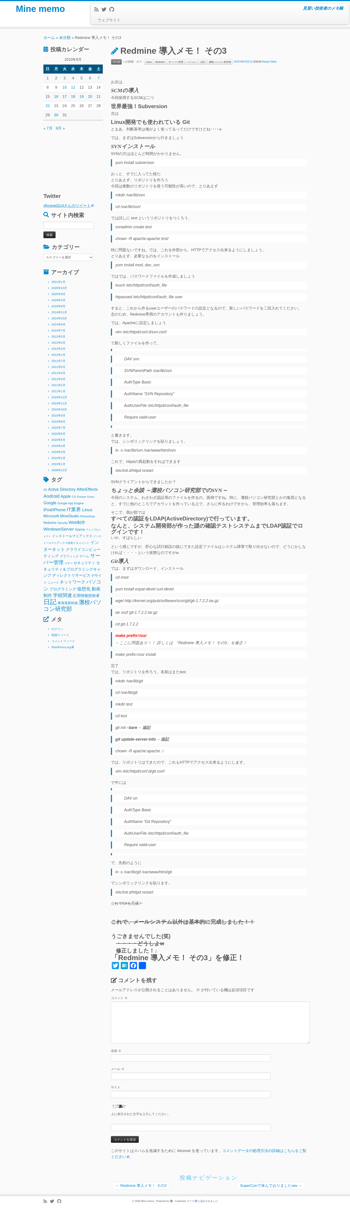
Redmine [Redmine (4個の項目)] (49, 522)
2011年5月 (58, 367)
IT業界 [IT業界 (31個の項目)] (74, 509)
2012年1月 (58, 354)
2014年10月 (59, 318)
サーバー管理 (175, 62)
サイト (115, 1087)
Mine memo (40, 9)
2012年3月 (58, 348)
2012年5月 (58, 336)
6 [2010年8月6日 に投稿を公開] (90, 78)
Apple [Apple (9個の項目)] (66, 496)
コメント (119, 998)
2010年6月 (58, 433)
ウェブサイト (109, 20)
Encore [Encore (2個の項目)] (81, 496)
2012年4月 (58, 342)
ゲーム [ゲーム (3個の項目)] (84, 556)
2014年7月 (58, 330)
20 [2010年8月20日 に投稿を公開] (90, 96)
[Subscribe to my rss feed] (97, 9)
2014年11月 (59, 312)
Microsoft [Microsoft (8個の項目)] (51, 516)
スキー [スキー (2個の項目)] (69, 563)
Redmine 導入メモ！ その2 (141, 1185)
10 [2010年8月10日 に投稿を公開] (65, 87)
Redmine (160, 62)
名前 (116, 1051)
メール (117, 1069)
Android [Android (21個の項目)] (51, 496)
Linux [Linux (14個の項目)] (87, 509)
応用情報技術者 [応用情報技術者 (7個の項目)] (86, 596)
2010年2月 (58, 458)
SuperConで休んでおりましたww (271, 1185)
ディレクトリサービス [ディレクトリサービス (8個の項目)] (71, 575)
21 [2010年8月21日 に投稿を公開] (98, 96)
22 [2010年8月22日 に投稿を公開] (47, 106)
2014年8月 (58, 324)
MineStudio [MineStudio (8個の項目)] (69, 516)
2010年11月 (59, 403)
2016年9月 (58, 306)
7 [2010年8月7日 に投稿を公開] (98, 78)
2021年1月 (58, 282)
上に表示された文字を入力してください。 (141, 1114)
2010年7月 (58, 427)
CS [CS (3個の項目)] (74, 496)
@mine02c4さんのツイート (67, 206)
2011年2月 (58, 385)
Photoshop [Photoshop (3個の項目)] (87, 516)
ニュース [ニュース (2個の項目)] (53, 582)
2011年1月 (58, 391)
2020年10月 (59, 288)
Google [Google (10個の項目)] (49, 503)
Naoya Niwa (269, 61)
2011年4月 (58, 373)
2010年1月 (58, 464)
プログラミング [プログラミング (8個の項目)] (62, 589)
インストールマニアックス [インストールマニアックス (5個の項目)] (72, 536)
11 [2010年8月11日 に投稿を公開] (73, 87)
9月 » (60, 128)
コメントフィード (63, 641)
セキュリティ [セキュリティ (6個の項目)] (84, 563)
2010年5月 (58, 440)
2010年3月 (58, 452)
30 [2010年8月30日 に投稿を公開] (56, 115)
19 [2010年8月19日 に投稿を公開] (81, 96)
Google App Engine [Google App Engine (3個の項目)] (70, 503)
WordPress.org (61, 647)
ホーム (49, 38)
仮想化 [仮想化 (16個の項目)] (84, 588)
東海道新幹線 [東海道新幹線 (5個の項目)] (68, 603)
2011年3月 (58, 379)
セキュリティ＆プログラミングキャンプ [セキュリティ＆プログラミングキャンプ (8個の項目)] (72, 569)
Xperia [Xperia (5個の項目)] (80, 529)
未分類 (65, 38)
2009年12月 (59, 470)
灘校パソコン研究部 (220, 62)
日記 (202, 62)
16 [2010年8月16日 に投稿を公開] (56, 96)
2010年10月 (59, 409)
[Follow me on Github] (113, 9)
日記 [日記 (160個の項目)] (49, 601)
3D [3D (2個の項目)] (45, 489)
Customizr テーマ (184, 1201)
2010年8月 (58, 421)
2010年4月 (58, 446)
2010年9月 (58, 415)
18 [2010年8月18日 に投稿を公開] (73, 96)
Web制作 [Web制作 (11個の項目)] (77, 522)
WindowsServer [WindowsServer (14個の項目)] (58, 529)
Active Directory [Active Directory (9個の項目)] (62, 489)
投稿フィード (60, 635)
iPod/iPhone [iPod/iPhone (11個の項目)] (54, 509)
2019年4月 (58, 300)
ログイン (57, 629)
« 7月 (48, 128)
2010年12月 (59, 397)
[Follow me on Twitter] (105, 9)
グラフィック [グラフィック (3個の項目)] (69, 556)
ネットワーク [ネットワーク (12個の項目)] (72, 582)
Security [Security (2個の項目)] (63, 522)
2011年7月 (58, 361)
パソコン (192, 62)
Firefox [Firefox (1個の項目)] (90, 496)
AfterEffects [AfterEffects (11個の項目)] (87, 489)
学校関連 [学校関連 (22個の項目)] (62, 595)
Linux (149, 62)
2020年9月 (58, 294)
